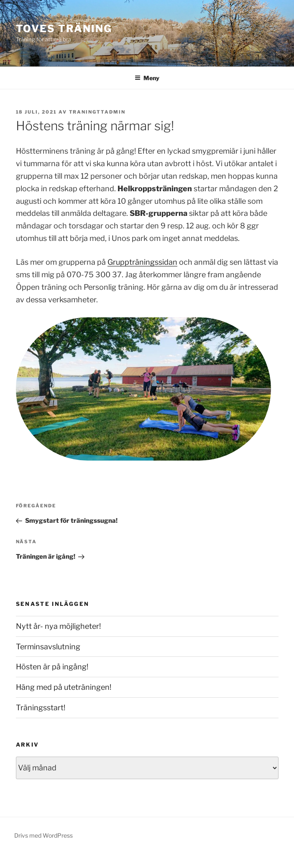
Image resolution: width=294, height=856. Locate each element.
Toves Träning (64, 29)
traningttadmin (97, 112)
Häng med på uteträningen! (63, 687)
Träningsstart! (40, 707)
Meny (147, 77)
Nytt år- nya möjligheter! (58, 626)
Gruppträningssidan (142, 262)
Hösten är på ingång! (52, 666)
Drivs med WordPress (43, 835)
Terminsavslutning (48, 646)
